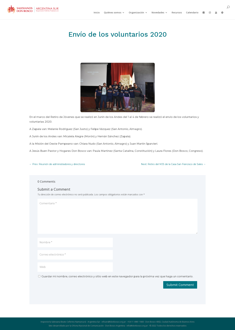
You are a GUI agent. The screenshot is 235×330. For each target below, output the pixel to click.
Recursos (177, 12)
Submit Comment (180, 285)
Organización (136, 12)
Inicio (97, 12)
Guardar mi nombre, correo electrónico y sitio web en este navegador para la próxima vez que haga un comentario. (117, 276)
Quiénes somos (112, 12)
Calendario (192, 12)
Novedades (158, 12)
